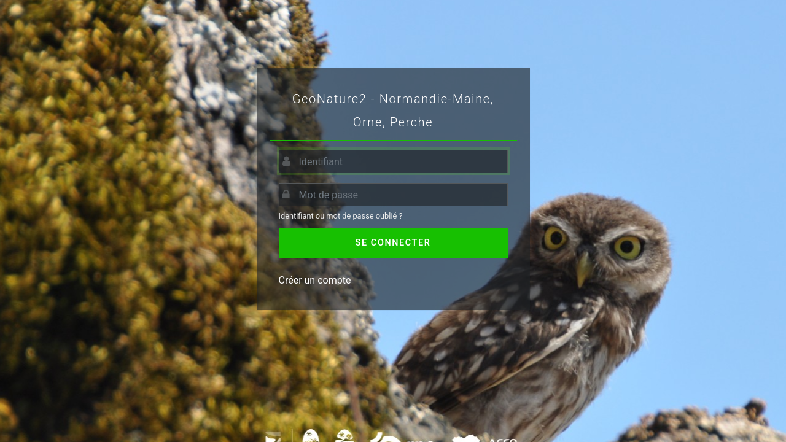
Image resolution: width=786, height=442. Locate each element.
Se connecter (393, 243)
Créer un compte (315, 280)
